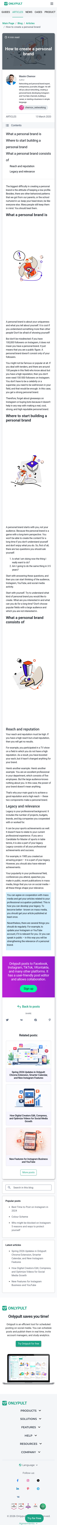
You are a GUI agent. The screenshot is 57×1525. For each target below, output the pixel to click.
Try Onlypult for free (28, 1343)
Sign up (28, 988)
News (29, 12)
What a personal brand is (23, 134)
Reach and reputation (22, 166)
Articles (17, 12)
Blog (20, 23)
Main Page (8, 23)
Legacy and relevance (22, 171)
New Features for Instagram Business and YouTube (28, 1160)
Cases (38, 12)
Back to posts (28, 1006)
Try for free (34, 1518)
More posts (28, 1172)
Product (50, 12)
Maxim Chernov (27, 76)
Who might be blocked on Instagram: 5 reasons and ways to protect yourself (31, 1226)
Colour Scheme (20, 1216)
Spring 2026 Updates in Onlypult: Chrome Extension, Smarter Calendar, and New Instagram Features (28, 1075)
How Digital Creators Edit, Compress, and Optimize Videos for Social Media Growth (28, 1118)
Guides (6, 12)
